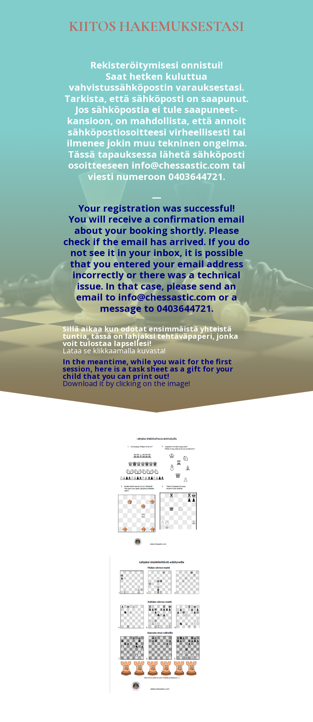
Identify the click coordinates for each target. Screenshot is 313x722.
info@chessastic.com (181, 165)
